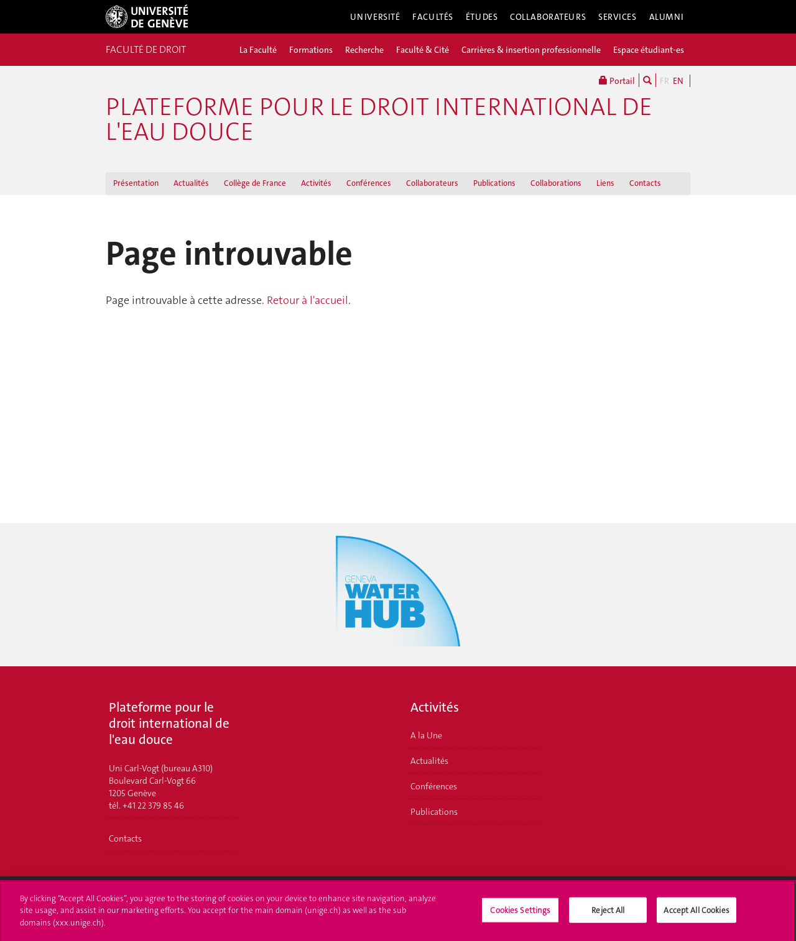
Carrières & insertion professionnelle (531, 49)
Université (375, 16)
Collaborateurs (548, 16)
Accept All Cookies (696, 913)
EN (678, 80)
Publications (494, 183)
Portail (617, 80)
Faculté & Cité (422, 49)
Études (481, 16)
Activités (316, 183)
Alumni (666, 16)
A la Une (426, 735)
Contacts (645, 183)
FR (664, 80)
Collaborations (555, 183)
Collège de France (255, 183)
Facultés (432, 16)
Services (617, 16)
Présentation (136, 183)
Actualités (191, 183)
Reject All (607, 913)
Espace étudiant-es (648, 49)
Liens (605, 183)
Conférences (368, 183)
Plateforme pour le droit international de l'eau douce (379, 119)
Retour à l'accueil (307, 300)
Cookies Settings (520, 913)
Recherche (364, 49)
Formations (311, 49)
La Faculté (258, 49)
